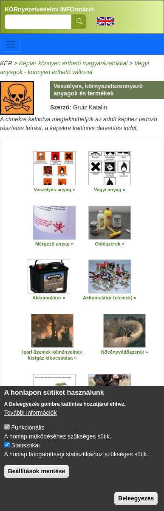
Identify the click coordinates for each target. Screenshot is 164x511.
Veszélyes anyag (52, 189)
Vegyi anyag (108, 189)
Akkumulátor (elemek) (108, 297)
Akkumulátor (47, 297)
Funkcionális (28, 434)
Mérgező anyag (52, 243)
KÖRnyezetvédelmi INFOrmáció (49, 9)
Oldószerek (107, 243)
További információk (30, 419)
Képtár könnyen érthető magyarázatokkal (73, 63)
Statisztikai (25, 452)
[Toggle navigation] (10, 44)
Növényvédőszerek (122, 352)
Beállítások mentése (36, 478)
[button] (54, 168)
